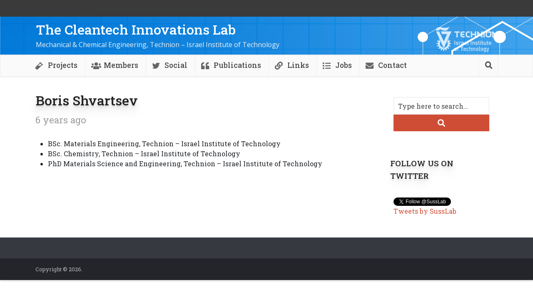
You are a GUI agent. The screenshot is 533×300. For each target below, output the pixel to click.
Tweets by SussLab (425, 211)
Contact (392, 65)
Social (175, 65)
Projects (62, 65)
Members (121, 65)
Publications (237, 65)
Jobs (343, 65)
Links (298, 65)
